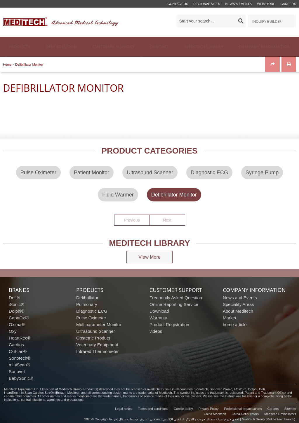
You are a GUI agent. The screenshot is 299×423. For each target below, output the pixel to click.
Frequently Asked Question (176, 297)
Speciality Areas (238, 304)
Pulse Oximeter (91, 317)
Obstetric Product (93, 337)
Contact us (178, 4)
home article (235, 324)
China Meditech (215, 414)
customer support (176, 289)
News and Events (240, 297)
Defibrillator (87, 297)
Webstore (266, 4)
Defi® (14, 297)
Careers (288, 4)
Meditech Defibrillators (280, 414)
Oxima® (17, 324)
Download (159, 311)
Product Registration (169, 324)
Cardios (16, 344)
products (89, 289)
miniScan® (19, 364)
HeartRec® (19, 337)
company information (254, 289)
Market (229, 317)
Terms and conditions (153, 408)
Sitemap (290, 408)
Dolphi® (17, 311)
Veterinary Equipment (97, 344)
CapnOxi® (19, 317)
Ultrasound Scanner (95, 331)
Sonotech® (19, 358)
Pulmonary (86, 304)
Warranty (158, 317)
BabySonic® (21, 378)
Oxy (13, 331)
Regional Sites (206, 4)
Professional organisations (243, 408)
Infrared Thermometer (97, 351)
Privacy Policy (208, 408)
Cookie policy (183, 408)
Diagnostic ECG (91, 311)
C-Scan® (18, 351)
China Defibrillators (245, 414)
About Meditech (238, 311)
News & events (238, 4)
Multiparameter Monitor (98, 324)
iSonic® (16, 304)
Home (7, 64)
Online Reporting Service (174, 304)
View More (149, 257)
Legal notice (123, 408)
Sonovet (17, 371)
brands (19, 289)
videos (156, 331)
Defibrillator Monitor (29, 64)
